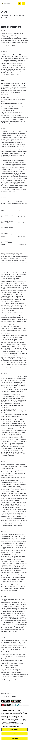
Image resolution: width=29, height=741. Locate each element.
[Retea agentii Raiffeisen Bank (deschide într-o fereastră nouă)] (9, 696)
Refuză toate (14, 734)
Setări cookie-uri (14, 729)
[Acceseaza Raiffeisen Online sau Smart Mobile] (19, 3)
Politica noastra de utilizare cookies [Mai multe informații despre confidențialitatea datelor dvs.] (10, 726)
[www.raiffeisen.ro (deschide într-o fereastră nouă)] (6, 693)
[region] (14, 723)
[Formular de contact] (23, 3)
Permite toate (14, 738)
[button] (27, 3)
